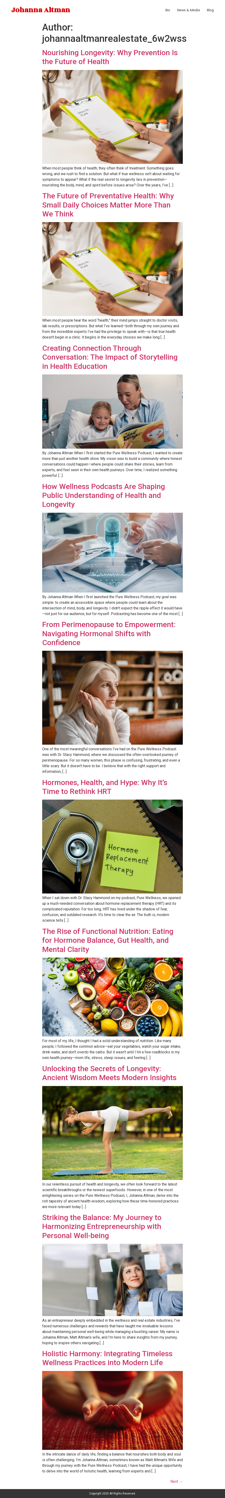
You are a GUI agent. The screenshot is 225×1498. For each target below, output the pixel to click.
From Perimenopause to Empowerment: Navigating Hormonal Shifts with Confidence (109, 633)
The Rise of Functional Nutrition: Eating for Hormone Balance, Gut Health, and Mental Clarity (107, 940)
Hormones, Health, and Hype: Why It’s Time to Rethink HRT (104, 787)
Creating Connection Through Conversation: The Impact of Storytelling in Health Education (110, 357)
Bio (167, 10)
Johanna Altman (40, 10)
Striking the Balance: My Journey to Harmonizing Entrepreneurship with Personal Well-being (101, 1226)
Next (176, 1481)
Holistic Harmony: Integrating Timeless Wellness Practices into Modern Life (107, 1358)
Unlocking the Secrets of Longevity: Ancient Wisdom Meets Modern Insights (109, 1073)
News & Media (188, 10)
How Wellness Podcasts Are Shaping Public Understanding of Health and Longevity (103, 495)
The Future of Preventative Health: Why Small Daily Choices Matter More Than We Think (108, 204)
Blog (210, 10)
